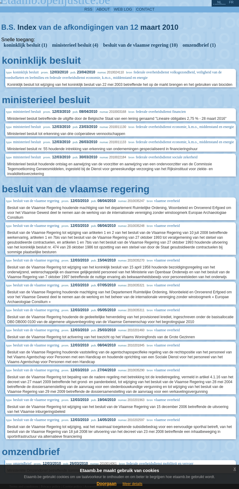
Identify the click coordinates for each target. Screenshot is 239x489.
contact (145, 9)
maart (150, 27)
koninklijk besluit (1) (25, 45)
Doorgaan (106, 483)
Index (26, 27)
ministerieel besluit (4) (75, 45)
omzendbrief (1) (199, 45)
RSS (88, 9)
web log (123, 9)
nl (219, 2)
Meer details (132, 484)
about (103, 9)
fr (231, 2)
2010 (170, 27)
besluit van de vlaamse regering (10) (140, 45)
